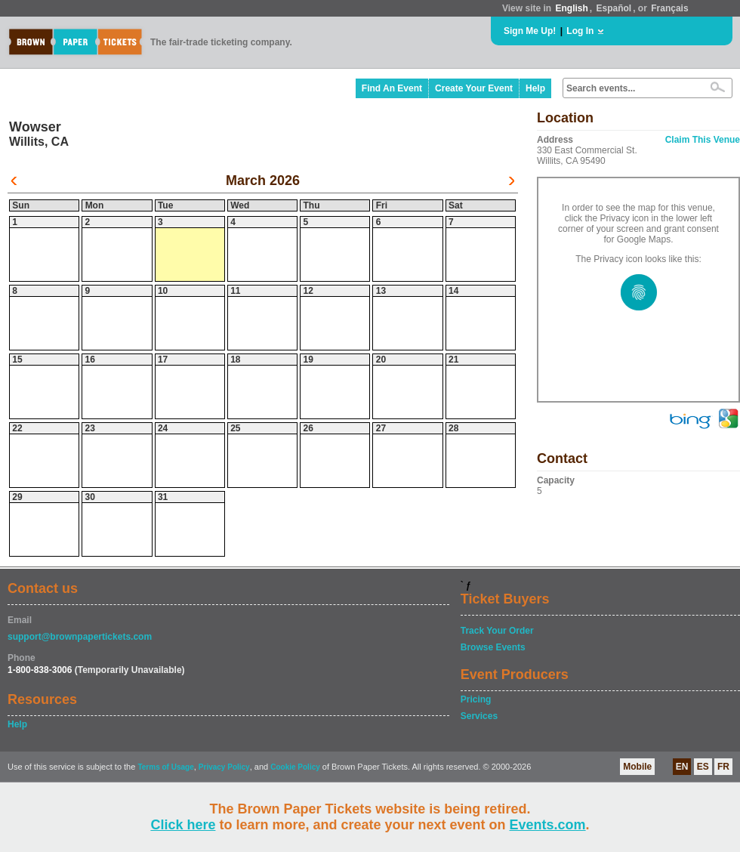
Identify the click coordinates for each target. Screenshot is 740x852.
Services (479, 716)
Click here (182, 824)
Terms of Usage (165, 767)
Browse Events (493, 647)
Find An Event (392, 88)
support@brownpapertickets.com (80, 636)
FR (723, 766)
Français (669, 8)
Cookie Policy (295, 767)
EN (682, 766)
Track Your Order (497, 630)
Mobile (637, 766)
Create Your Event (474, 88)
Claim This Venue (702, 139)
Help (535, 88)
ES (703, 766)
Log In (580, 31)
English (571, 8)
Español (614, 8)
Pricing (476, 699)
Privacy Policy (224, 767)
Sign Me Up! (530, 31)
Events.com (548, 824)
